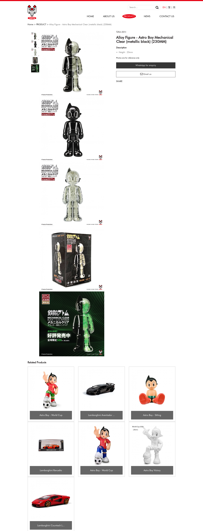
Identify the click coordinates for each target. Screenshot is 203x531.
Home (30, 24)
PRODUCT (41, 24)
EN (164, 7)
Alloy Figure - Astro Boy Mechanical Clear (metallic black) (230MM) (80, 24)
